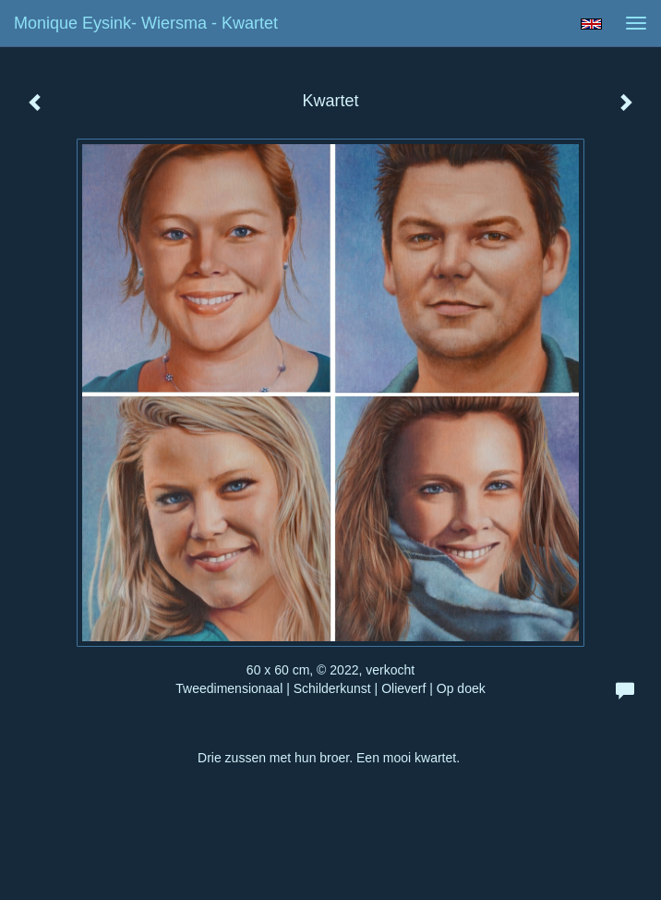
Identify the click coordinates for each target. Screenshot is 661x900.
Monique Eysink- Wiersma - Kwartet (146, 23)
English (591, 24)
